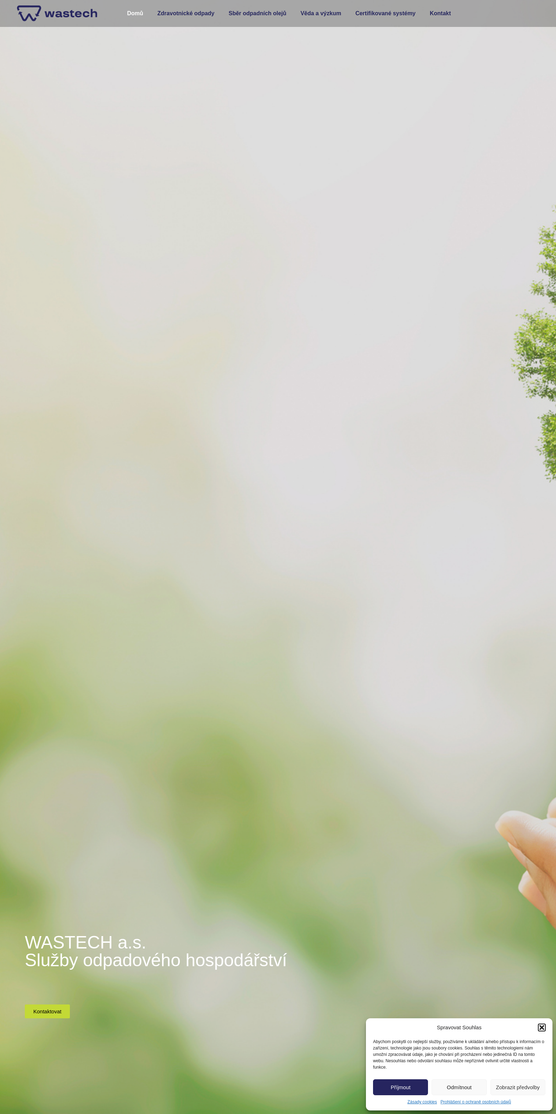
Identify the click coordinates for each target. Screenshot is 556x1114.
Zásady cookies (422, 1101)
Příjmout (401, 1087)
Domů (135, 13)
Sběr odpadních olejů (258, 13)
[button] (541, 1027)
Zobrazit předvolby (518, 1087)
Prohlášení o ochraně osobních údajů (475, 1101)
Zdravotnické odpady (186, 13)
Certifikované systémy (385, 13)
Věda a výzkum (320, 13)
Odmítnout (459, 1087)
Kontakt (440, 13)
